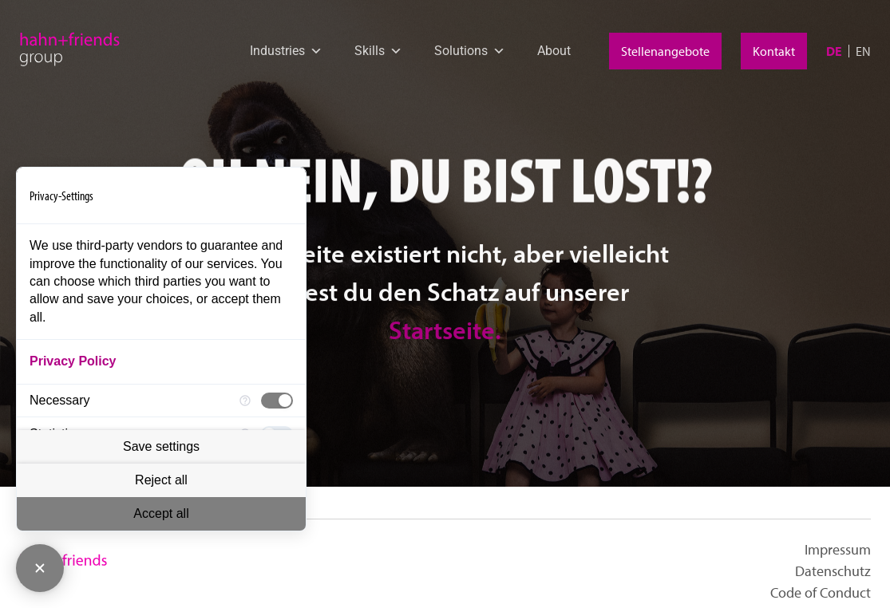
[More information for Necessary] (245, 401)
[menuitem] (834, 51)
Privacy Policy (73, 361)
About (554, 50)
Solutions (469, 51)
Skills (378, 51)
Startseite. (445, 381)
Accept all (160, 513)
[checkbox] (277, 401)
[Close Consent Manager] (40, 568)
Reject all (161, 480)
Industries (286, 51)
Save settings (161, 446)
